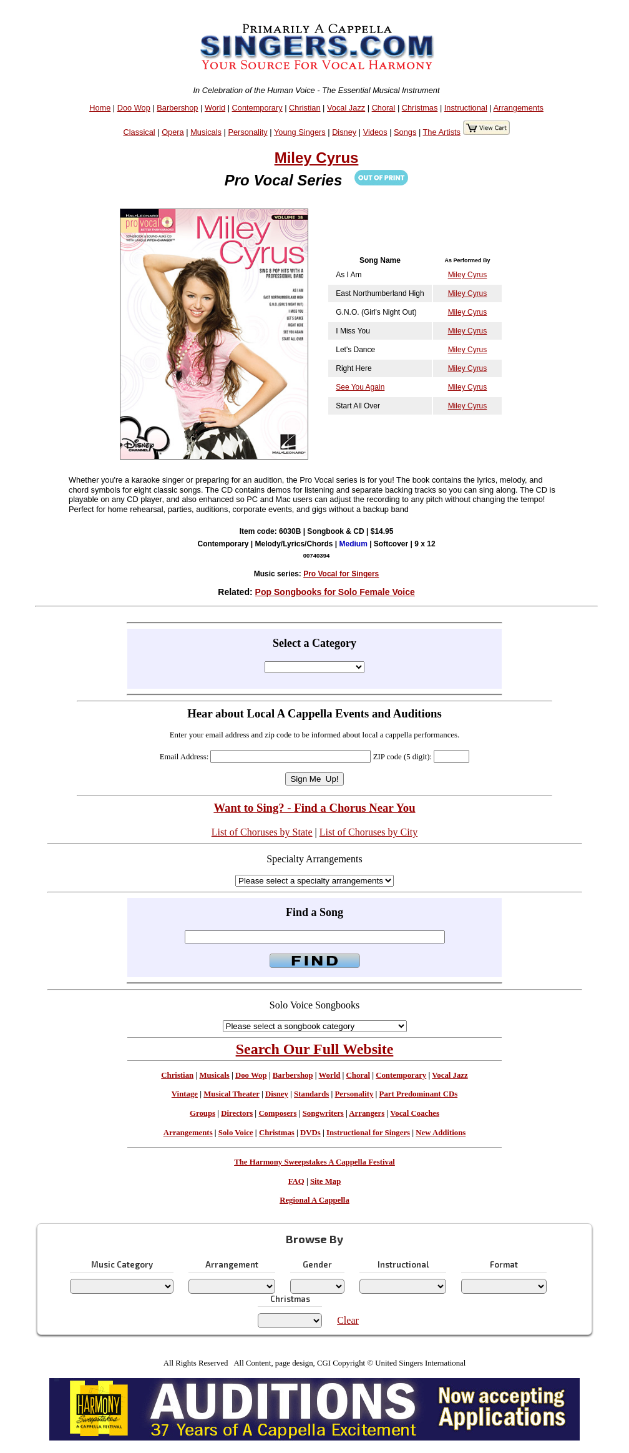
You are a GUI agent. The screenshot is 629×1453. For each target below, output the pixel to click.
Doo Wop (133, 107)
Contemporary (257, 107)
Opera (173, 132)
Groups (202, 1113)
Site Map (325, 1181)
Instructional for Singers (368, 1132)
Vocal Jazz (346, 107)
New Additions (441, 1132)
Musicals (206, 132)
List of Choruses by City (368, 832)
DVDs (310, 1132)
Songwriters (323, 1113)
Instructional (465, 107)
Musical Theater (231, 1094)
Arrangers (366, 1113)
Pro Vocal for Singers (341, 573)
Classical (139, 132)
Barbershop (177, 107)
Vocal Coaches (414, 1113)
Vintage (185, 1094)
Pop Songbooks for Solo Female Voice (335, 592)
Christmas (420, 107)
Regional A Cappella (314, 1200)
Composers (277, 1113)
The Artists (442, 132)
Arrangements (519, 107)
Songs (405, 132)
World (215, 107)
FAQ (296, 1181)
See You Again (360, 387)
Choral (384, 107)
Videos (375, 132)
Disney (344, 132)
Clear (348, 1320)
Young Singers (300, 132)
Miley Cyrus (317, 157)
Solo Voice (235, 1132)
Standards (311, 1094)
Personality (247, 132)
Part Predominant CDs (418, 1094)
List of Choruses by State (262, 832)
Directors (237, 1113)
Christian (305, 107)
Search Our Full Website (315, 1049)
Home (99, 107)
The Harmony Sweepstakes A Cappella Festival (314, 1162)
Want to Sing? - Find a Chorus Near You (314, 807)
